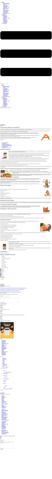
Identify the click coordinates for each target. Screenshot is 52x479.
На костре (4, 384)
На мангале (5, 386)
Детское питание (5, 5)
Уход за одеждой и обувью (5, 433)
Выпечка (3, 363)
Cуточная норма (4, 147)
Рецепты (3, 396)
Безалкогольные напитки (5, 411)
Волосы (3, 406)
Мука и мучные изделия (5, 415)
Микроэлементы (5, 20)
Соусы (3, 366)
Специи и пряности (5, 11)
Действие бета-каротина (5, 142)
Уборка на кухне (4, 354)
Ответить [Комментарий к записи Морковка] (1, 311)
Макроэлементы (4, 348)
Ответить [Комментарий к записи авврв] (1, 322)
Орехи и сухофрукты (4, 417)
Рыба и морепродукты (6, 10)
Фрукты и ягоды (5, 12)
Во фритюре (4, 381)
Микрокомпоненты (4, 15)
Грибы (4, 4)
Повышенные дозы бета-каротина (6, 144)
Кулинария (3, 432)
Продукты (3, 2)
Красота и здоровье (4, 23)
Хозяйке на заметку (4, 434)
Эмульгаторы (5, 22)
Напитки (3, 364)
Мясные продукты (5, 8)
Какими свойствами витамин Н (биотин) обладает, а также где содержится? (9, 290)
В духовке (4, 371)
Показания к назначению (5, 146)
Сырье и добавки (4, 419)
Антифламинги (5, 16)
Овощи (4, 9)
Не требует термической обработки (7, 389)
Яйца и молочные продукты (6, 13)
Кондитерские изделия (6, 6)
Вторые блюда (4, 360)
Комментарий (2, 303)
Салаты (3, 399)
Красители (4, 19)
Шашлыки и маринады (5, 367)
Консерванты (5, 18)
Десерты (3, 362)
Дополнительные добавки (5, 344)
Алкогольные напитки (6, 3)
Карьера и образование (5, 431)
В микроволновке (5, 374)
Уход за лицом (3, 408)
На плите (4, 388)
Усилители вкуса (4, 355)
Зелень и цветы (4, 413)
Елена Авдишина (2, 124)
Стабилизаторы (5, 21)
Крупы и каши (5, 7)
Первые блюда (4, 359)
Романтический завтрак (5, 352)
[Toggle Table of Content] (0, 141)
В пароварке (5, 377)
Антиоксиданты (4, 341)
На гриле (4, 382)
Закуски (3, 358)
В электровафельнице (6, 379)
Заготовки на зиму (4, 402)
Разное (4, 14)
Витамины (4, 17)
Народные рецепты (4, 407)
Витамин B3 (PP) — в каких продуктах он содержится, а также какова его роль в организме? (12, 289)
